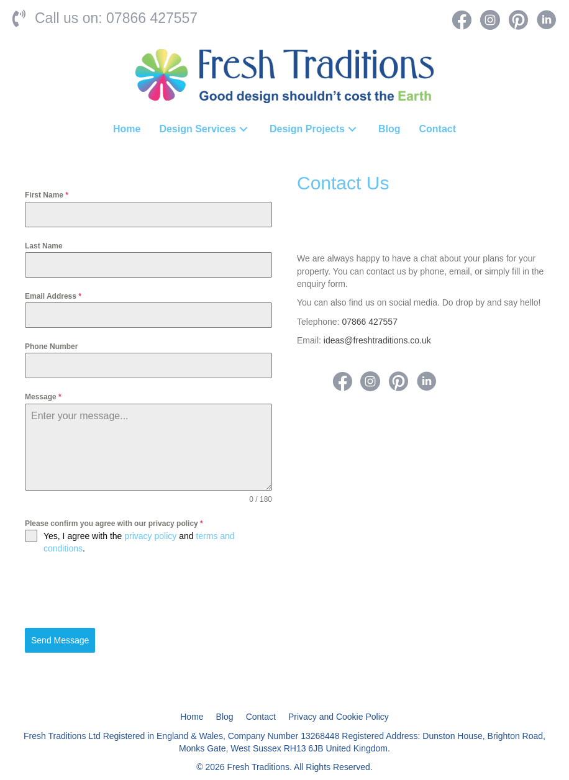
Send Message (60, 640)
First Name (46, 195)
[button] (243, 129)
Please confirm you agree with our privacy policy (114, 523)
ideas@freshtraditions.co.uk (377, 340)
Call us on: (70, 18)
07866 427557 (152, 18)
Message (43, 396)
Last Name (44, 246)
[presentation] (119, 591)
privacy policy (150, 536)
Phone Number (51, 346)
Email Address (53, 296)
